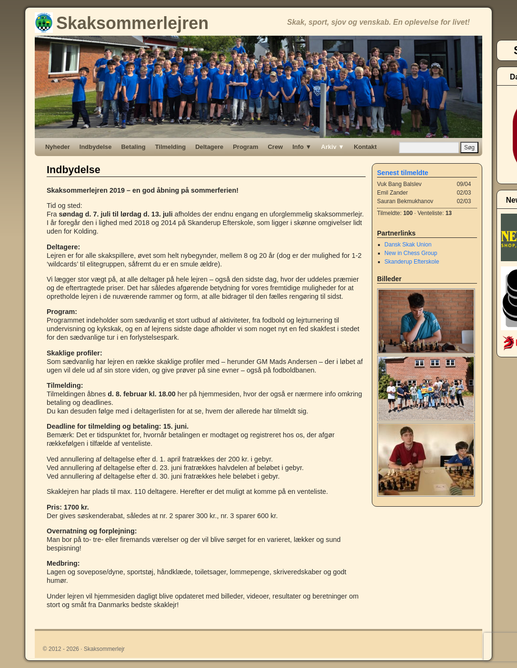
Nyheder (57, 146)
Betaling (133, 146)
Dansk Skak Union (408, 244)
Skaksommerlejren (122, 23)
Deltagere (209, 146)
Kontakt (365, 146)
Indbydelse (96, 146)
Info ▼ (301, 146)
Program (245, 146)
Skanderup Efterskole (412, 261)
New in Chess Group (411, 253)
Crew (275, 146)
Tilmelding (170, 146)
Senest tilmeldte (402, 173)
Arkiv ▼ (332, 146)
